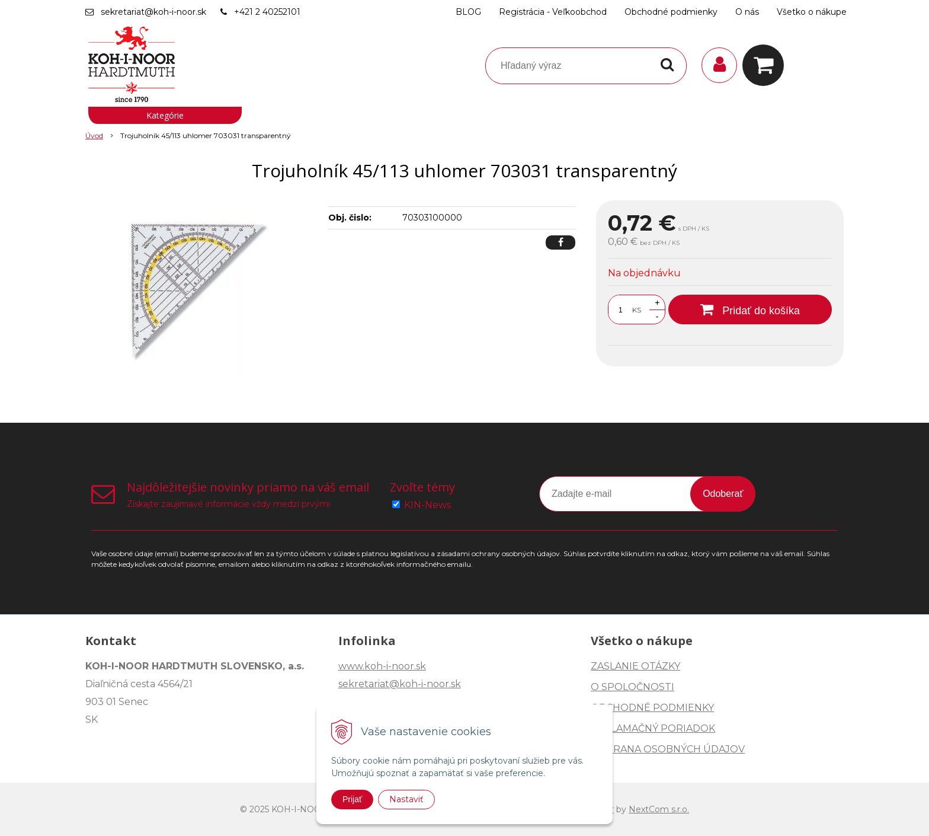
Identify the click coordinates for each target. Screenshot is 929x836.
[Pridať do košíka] (750, 309)
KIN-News (427, 504)
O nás (747, 12)
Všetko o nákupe (812, 12)
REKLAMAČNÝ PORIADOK (653, 728)
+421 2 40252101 (267, 12)
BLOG (468, 12)
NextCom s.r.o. (659, 809)
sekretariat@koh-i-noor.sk (153, 12)
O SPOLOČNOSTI (632, 687)
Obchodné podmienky (670, 12)
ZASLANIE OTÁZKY (635, 666)
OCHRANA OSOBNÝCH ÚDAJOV (668, 749)
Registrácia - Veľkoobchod (553, 12)
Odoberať (723, 494)
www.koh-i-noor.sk (382, 666)
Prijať (352, 799)
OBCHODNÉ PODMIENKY (652, 707)
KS (636, 309)
